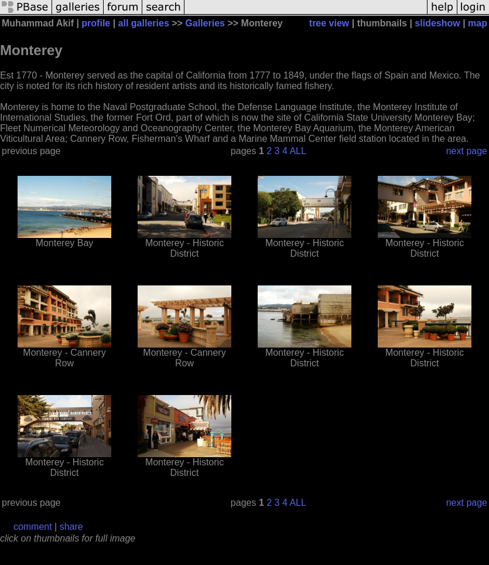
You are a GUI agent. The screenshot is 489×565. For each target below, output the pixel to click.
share (71, 527)
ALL (297, 151)
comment (32, 527)
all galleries (143, 23)
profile (95, 23)
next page (466, 151)
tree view (329, 23)
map (477, 23)
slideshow (437, 23)
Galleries (205, 23)
